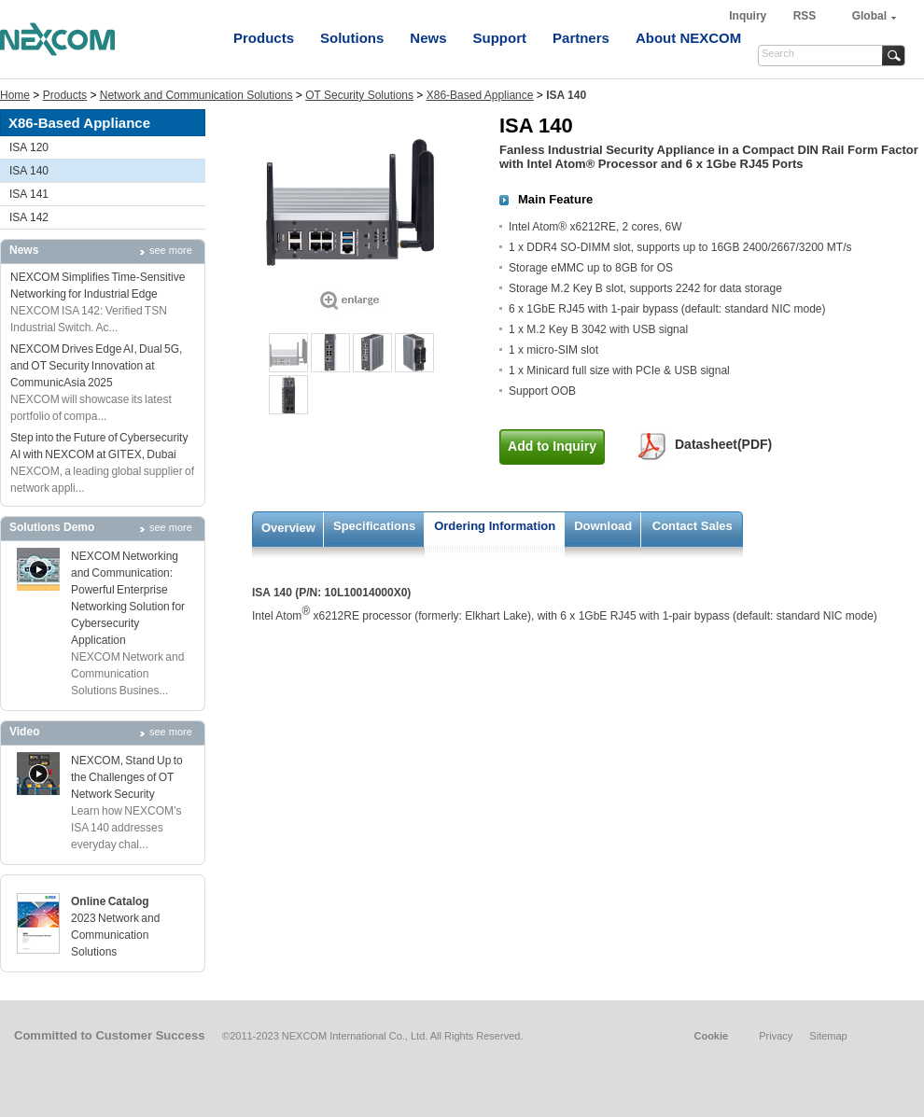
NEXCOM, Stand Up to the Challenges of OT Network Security (127, 777)
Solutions (352, 38)
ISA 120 (29, 147)
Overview (288, 528)
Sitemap (828, 1035)
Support (500, 38)
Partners (581, 38)
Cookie (710, 1035)
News (428, 38)
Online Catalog (110, 901)
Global (869, 15)
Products (263, 38)
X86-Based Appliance (480, 95)
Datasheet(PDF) (723, 444)
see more (170, 250)
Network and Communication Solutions (196, 95)
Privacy (775, 1035)
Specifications (374, 526)
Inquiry (749, 15)
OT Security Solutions (359, 95)
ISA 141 (29, 194)
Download (603, 526)
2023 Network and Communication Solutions (115, 935)
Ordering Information (494, 526)
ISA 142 (29, 217)
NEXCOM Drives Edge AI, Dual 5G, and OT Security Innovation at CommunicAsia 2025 (96, 365)
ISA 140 (29, 170)
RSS (805, 15)
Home (15, 95)
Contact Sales (692, 526)
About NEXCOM (688, 38)
